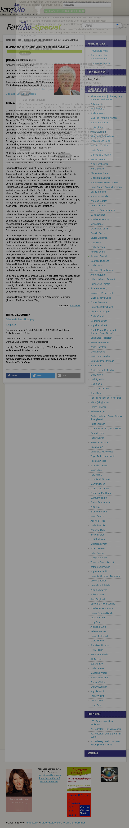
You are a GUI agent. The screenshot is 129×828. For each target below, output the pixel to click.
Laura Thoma (97, 640)
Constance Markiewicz (102, 451)
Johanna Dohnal (99, 256)
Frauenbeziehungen (101, 63)
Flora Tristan (97, 650)
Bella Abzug (96, 104)
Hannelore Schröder (101, 585)
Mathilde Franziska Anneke (104, 118)
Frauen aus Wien (99, 51)
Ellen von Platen (99, 511)
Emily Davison (98, 247)
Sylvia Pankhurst (99, 497)
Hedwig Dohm (98, 251)
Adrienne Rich (98, 530)
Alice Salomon (98, 548)
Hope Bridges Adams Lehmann (106, 187)
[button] (18, 375)
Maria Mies (96, 470)
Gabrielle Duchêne (100, 261)
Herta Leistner (98, 424)
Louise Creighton (99, 238)
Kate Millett (96, 474)
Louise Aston (97, 127)
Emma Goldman (99, 302)
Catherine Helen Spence (103, 603)
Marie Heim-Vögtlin (100, 356)
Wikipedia (11, 324)
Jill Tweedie (96, 659)
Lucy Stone (96, 622)
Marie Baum (97, 150)
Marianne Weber (99, 673)
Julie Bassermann (99, 145)
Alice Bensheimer (99, 164)
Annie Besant (97, 168)
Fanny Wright (97, 696)
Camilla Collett (98, 233)
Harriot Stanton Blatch (102, 613)
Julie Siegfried (98, 599)
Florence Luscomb (100, 442)
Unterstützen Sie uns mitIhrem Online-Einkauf (49, 778)
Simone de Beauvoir (101, 155)
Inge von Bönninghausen (103, 210)
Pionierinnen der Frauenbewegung (41, 39)
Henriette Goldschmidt (102, 307)
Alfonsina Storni (98, 626)
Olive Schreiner (98, 580)
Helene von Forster (100, 284)
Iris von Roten (97, 534)
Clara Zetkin (97, 700)
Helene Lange (98, 411)
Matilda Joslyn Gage (101, 298)
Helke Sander (97, 553)
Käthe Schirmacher (100, 567)
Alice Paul (96, 507)
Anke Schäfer (97, 594)
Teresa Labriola (98, 407)
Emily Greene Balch (101, 141)
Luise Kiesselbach (100, 388)
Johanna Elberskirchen (102, 270)
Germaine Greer (99, 321)
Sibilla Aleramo (98, 113)
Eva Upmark (97, 663)
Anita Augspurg (98, 131)
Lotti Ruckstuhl (98, 539)
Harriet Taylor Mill (99, 636)
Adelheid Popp (98, 521)
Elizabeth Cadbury (100, 219)
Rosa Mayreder (98, 461)
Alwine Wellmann (99, 677)
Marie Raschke (98, 525)
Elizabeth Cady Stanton (102, 608)
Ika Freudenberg (99, 288)
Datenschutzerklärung (51, 822)
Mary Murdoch (98, 484)
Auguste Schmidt (99, 571)
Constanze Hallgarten (101, 338)
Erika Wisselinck (99, 686)
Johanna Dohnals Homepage (20, 319)
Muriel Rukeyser (99, 544)
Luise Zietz (96, 705)
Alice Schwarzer (99, 590)
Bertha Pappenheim (101, 502)
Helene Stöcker (98, 631)
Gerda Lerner (97, 433)
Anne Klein (96, 393)
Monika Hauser (98, 351)
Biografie (10, 94)
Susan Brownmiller (100, 196)
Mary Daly (96, 242)
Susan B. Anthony (99, 122)
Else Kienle (96, 384)
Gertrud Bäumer (99, 205)
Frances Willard (98, 682)
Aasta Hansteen (99, 347)
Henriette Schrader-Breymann (105, 576)
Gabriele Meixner (99, 465)
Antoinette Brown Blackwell (104, 182)
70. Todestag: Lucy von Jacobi (106, 729)
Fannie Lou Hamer (100, 342)
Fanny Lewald (98, 437)
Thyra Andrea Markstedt (103, 456)
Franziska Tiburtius (100, 645)
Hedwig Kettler (98, 379)
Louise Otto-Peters (100, 488)
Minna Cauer (97, 224)
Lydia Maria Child (99, 228)
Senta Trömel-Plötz (100, 654)
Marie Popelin (97, 516)
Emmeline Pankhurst (101, 493)
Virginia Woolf (97, 691)
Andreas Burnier (99, 201)
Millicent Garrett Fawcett (103, 279)
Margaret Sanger (99, 557)
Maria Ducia (97, 265)
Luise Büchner (98, 214)
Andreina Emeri (98, 274)
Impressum (32, 822)
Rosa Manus (97, 447)
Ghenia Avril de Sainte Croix (105, 136)
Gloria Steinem (98, 617)
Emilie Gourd (97, 316)
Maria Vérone (97, 668)
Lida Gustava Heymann (102, 361)
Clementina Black (99, 173)
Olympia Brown (98, 191)
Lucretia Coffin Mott (100, 479)
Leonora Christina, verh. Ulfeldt (106, 428)
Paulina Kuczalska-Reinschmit (106, 398)
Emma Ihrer (96, 365)
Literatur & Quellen (26, 94)
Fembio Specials (13, 39)
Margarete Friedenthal (102, 293)
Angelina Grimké (99, 325)
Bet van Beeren (98, 159)
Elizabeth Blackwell (100, 178)
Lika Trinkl (75, 305)
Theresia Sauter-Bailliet (102, 562)
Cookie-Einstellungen (74, 822)
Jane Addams (97, 108)
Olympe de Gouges (100, 311)
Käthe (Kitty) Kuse (100, 402)
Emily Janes (97, 374)
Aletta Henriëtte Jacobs (102, 370)
